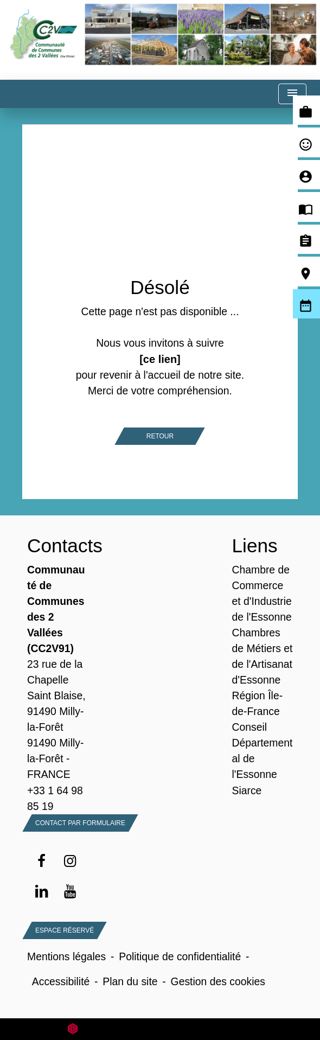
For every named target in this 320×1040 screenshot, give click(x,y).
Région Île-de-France (257, 703)
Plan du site (130, 981)
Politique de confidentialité (180, 956)
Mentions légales (66, 956)
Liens (255, 545)
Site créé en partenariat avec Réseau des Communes (160, 1029)
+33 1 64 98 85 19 (55, 798)
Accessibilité (61, 981)
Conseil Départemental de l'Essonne (262, 750)
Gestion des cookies (218, 981)
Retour (160, 436)
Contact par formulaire (80, 823)
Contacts (57, 545)
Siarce (247, 790)
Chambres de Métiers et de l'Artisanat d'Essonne (262, 656)
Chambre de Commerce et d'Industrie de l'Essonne (262, 593)
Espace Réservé (64, 930)
